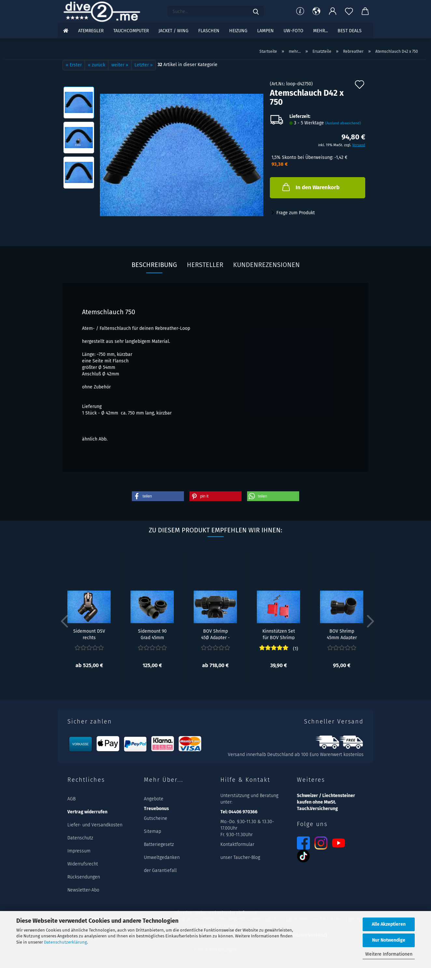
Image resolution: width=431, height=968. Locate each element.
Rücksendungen (83, 877)
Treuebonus (156, 808)
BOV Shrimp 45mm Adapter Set (342, 633)
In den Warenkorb (310, 187)
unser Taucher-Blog (240, 857)
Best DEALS (350, 31)
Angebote (153, 799)
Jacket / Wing (173, 31)
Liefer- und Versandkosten (94, 825)
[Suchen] (256, 11)
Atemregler (91, 31)
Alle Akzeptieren (389, 924)
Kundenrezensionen (266, 265)
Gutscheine (155, 818)
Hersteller (205, 265)
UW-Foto (293, 31)
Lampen (265, 31)
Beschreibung (154, 265)
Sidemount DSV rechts (89, 633)
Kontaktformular (237, 844)
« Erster (74, 65)
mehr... (320, 31)
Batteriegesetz (159, 844)
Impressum (78, 851)
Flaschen (208, 31)
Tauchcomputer (131, 31)
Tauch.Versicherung (317, 808)
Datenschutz (80, 838)
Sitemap (152, 831)
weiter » (119, 65)
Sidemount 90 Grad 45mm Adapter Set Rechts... (152, 633)
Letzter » (143, 65)
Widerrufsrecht (82, 864)
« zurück (96, 65)
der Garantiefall (160, 870)
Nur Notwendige (388, 940)
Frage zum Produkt (295, 213)
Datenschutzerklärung (65, 942)
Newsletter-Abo (83, 890)
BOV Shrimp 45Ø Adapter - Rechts (215, 633)
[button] (316, 11)
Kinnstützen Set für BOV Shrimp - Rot (278, 633)
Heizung (238, 31)
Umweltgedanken (162, 857)
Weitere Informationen (388, 954)
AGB (71, 799)
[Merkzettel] (349, 11)
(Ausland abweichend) (343, 123)
